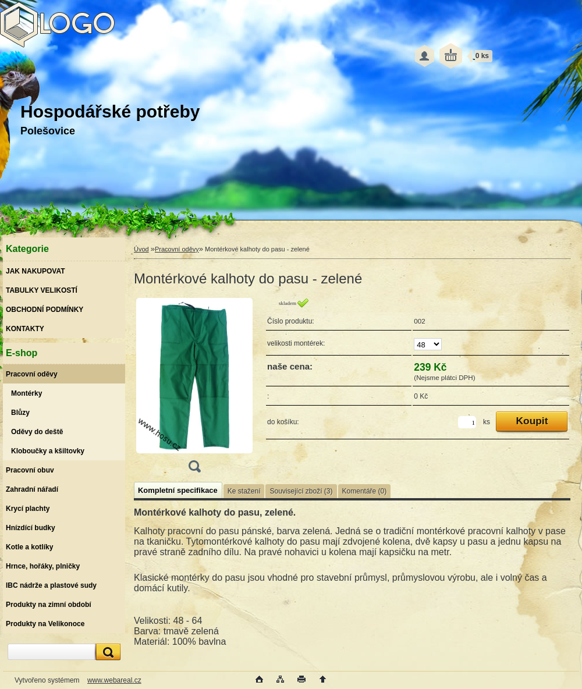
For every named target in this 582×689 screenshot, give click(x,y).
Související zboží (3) (300, 491)
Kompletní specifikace (178, 490)
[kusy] (467, 422)
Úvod (141, 249)
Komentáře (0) (364, 491)
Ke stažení (244, 491)
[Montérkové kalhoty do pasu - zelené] (194, 389)
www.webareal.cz (114, 680)
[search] (106, 652)
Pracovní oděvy (177, 249)
